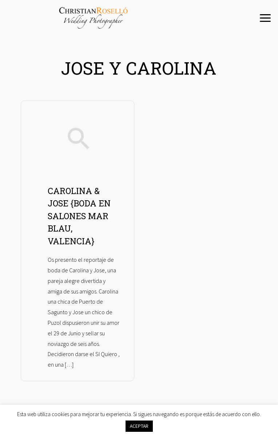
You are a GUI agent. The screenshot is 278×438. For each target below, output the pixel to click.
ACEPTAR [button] (139, 426)
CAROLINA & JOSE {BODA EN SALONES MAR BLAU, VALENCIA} (79, 215)
